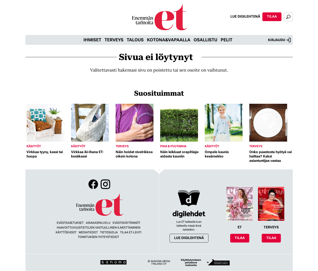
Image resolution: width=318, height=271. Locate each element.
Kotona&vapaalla (168, 39)
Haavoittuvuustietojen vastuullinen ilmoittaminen (98, 227)
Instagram (105, 184)
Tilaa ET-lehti (131, 232)
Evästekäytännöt (126, 222)
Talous (135, 39)
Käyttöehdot (66, 232)
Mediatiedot (88, 232)
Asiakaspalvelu (98, 222)
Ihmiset (92, 39)
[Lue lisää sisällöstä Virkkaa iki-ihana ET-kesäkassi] (92, 123)
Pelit (226, 39)
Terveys (114, 39)
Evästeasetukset (70, 222)
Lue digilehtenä (245, 16)
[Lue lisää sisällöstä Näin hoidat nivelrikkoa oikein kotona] (137, 123)
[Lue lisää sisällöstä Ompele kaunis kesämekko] (226, 123)
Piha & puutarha (173, 146)
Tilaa (272, 16)
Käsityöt (34, 146)
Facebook (93, 184)
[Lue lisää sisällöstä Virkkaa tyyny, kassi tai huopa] (48, 123)
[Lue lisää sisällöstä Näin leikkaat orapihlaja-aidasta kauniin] (181, 123)
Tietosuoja (109, 232)
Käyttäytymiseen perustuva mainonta (191, 262)
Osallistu (205, 39)
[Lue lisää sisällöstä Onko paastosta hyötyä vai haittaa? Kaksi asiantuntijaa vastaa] (270, 123)
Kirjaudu (279, 40)
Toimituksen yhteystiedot (98, 237)
